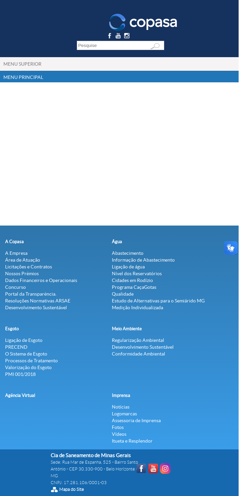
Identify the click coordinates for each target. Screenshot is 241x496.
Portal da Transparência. (30, 294)
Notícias (121, 407)
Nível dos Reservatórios (137, 273)
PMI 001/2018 (20, 374)
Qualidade (123, 294)
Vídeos (119, 434)
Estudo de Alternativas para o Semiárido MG (158, 300)
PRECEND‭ (16, 347)
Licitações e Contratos (28, 266)
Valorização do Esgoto (28, 367)
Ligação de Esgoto (23, 340)
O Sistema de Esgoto (26, 354)
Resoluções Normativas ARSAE (37, 300)
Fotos (118, 427)
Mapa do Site (71, 489)
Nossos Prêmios (22, 273)
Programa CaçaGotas (134, 287)
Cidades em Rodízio (132, 280)
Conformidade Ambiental (138, 354)
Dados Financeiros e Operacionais (41, 280)
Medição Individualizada (137, 307)
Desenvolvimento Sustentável (36, 307)
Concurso (15, 287)
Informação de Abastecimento (143, 260)
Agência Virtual (20, 395)
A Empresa (16, 253)
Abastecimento (127, 253)
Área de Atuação (22, 260)
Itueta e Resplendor (132, 441)
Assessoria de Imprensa (136, 420)
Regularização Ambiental (138, 340)
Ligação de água (128, 266)
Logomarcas (124, 413)
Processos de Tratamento (31, 360)
